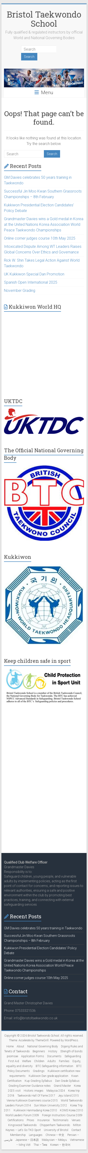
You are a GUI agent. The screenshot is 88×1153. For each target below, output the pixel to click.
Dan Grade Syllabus (67, 1081)
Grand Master (62, 1085)
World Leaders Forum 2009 (22, 1115)
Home (10, 1046)
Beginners (39, 1051)
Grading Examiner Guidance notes (29, 1085)
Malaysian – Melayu (54, 1140)
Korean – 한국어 (60, 1144)
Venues (76, 1120)
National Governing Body (42, 1046)
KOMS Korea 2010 (71, 1110)
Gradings (39, 1071)
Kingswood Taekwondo (22, 1125)
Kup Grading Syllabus (38, 1081)
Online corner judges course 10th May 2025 (39, 238)
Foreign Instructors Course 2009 (62, 1115)
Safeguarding (73, 1056)
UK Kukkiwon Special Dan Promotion (34, 274)
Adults (51, 1061)
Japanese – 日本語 (27, 1140)
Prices (30, 1120)
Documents (54, 1056)
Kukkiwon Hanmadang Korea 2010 (35, 1110)
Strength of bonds (71, 1051)
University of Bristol (56, 1130)
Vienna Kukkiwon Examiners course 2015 (32, 1100)
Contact (76, 1130)
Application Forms (32, 1056)
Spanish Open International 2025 (30, 282)
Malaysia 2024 (55, 1090)
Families (64, 1061)
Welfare (26, 1061)
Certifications (16, 1120)
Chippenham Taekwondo (55, 1125)
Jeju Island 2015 (68, 1095)
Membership (18, 1135)
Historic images (33, 1090)
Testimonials (61, 1120)
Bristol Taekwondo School (44, 19)
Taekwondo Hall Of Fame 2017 (36, 1095)
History (52, 1051)
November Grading (19, 290)
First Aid (13, 1061)
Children (39, 1061)
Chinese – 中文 (55, 1135)
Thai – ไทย (40, 1144)
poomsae (12, 1056)
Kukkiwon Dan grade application (48, 1076)
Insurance (43, 1120)
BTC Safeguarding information (54, 1066)
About (20, 1046)
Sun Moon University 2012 (50, 1105)
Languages (35, 1135)
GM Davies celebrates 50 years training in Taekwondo (43, 928)
